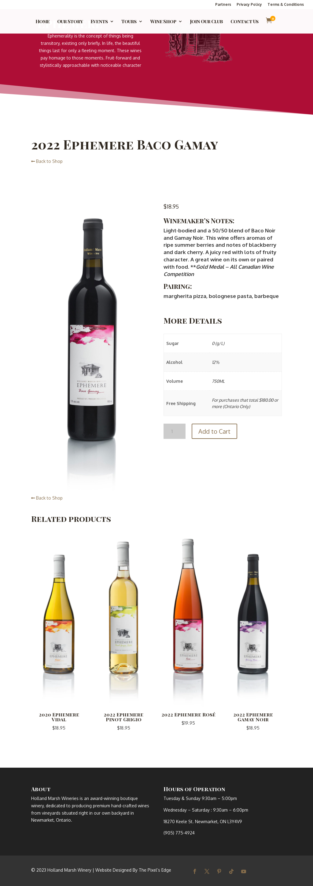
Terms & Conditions (285, 5)
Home (42, 21)
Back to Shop (47, 161)
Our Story (70, 21)
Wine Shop (163, 21)
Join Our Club (206, 21)
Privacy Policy (249, 5)
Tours (128, 21)
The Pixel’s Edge (155, 870)
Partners (223, 5)
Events (99, 21)
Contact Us (244, 21)
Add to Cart (214, 431)
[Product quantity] (175, 431)
